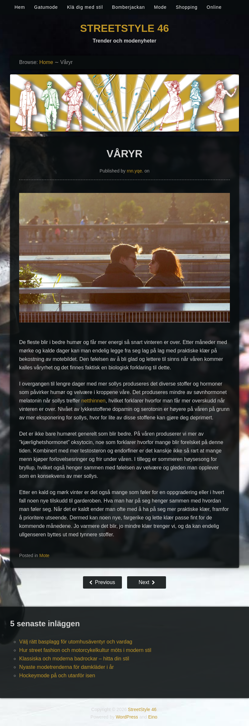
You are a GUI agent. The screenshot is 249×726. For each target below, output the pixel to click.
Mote (44, 555)
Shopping (186, 7)
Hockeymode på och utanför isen (57, 675)
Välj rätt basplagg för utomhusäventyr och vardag (75, 641)
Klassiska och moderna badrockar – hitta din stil (74, 658)
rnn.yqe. (135, 170)
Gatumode (46, 7)
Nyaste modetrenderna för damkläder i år (66, 667)
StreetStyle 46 (124, 28)
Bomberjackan (128, 7)
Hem (20, 7)
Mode (160, 7)
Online (214, 7)
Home (46, 62)
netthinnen (93, 400)
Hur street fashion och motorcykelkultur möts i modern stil (85, 650)
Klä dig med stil (85, 7)
